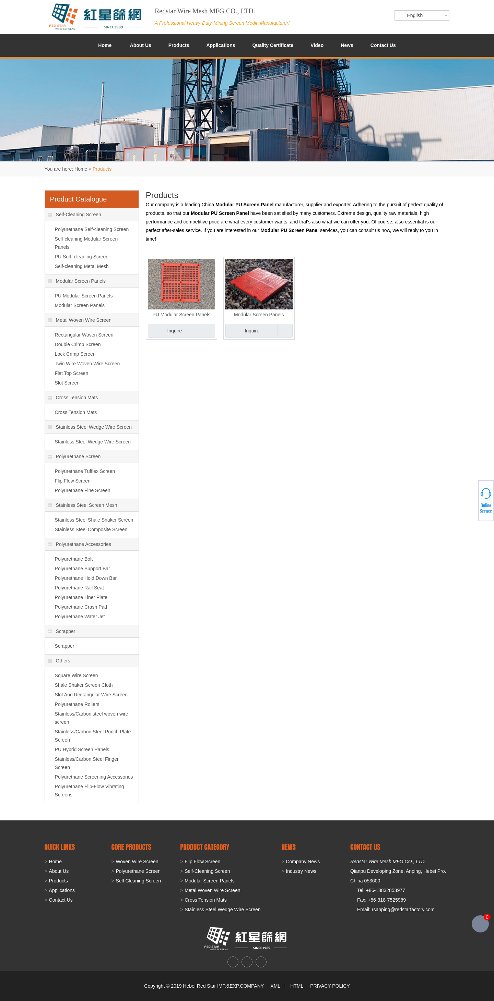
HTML (296, 986)
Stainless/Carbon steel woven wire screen (91, 718)
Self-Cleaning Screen (74, 214)
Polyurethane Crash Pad (81, 607)
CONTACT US (365, 847)
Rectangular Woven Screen (84, 335)
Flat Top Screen (72, 373)
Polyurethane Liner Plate (81, 597)
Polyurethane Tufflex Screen (85, 471)
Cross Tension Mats (73, 397)
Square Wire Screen (76, 675)
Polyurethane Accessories (79, 544)
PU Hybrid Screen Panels (82, 749)
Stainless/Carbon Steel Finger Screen (87, 763)
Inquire (174, 330)
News (347, 45)
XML (275, 986)
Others (59, 660)
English (415, 15)
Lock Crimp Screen (75, 354)
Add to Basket (207, 330)
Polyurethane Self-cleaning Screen (92, 229)
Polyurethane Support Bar (82, 568)
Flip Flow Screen (73, 481)
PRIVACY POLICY (330, 986)
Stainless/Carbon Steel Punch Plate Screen (93, 736)
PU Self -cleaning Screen (81, 256)
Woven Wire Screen (137, 861)
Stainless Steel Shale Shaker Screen (94, 520)
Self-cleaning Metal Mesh (82, 266)
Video (317, 45)
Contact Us (383, 45)
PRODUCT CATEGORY (204, 847)
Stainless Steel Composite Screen (91, 529)
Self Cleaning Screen (138, 880)
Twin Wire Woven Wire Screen (87, 363)
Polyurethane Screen (74, 456)
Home (104, 45)
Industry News (301, 871)
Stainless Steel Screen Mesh (82, 505)
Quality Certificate (272, 45)
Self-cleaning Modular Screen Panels (86, 243)
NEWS (288, 847)
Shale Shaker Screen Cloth (84, 685)
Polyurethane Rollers (77, 704)
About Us (140, 45)
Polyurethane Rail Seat (79, 587)
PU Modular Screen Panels (181, 314)
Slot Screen (67, 383)
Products (178, 45)
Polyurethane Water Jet (80, 616)
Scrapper (61, 631)
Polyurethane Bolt (74, 559)
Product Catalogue (78, 199)
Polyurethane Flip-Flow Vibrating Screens (89, 790)
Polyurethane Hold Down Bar (86, 578)
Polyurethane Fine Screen (82, 490)
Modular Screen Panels (259, 314)
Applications (220, 45)
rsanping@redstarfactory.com (403, 909)
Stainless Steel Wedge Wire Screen (90, 427)
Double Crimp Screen (78, 344)
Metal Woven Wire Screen (79, 320)
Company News (303, 861)
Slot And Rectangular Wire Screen (91, 694)
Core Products (131, 847)
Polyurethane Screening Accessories (94, 777)
